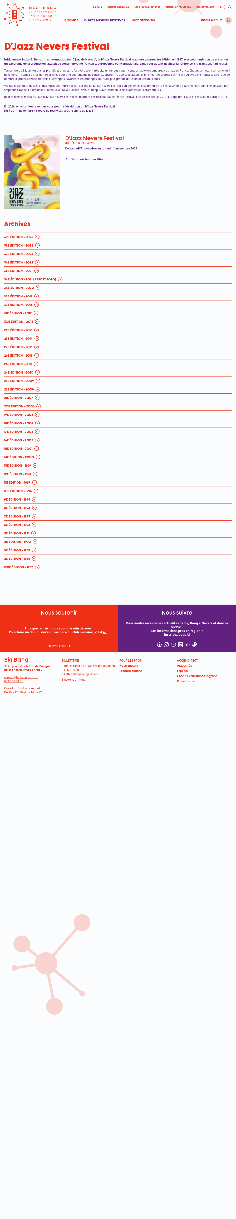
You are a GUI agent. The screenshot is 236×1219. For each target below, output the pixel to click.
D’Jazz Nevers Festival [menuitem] (104, 20)
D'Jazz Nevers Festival (94, 138)
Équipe (182, 622)
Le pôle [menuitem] (97, 6)
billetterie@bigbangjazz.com (80, 626)
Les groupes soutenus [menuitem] (147, 6)
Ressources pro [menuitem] (205, 6)
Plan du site (186, 633)
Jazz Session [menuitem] (143, 20)
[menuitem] (228, 20)
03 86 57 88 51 (13, 633)
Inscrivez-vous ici (177, 586)
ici (104, 584)
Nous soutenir (129, 617)
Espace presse (130, 622)
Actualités (184, 617)
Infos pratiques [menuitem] (211, 20)
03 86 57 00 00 (71, 621)
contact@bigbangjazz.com (21, 629)
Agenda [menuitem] (71, 20)
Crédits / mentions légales (197, 627)
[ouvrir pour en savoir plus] (22, 188)
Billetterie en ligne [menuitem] (73, 631)
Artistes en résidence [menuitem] (178, 6)
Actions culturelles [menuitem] (118, 6)
